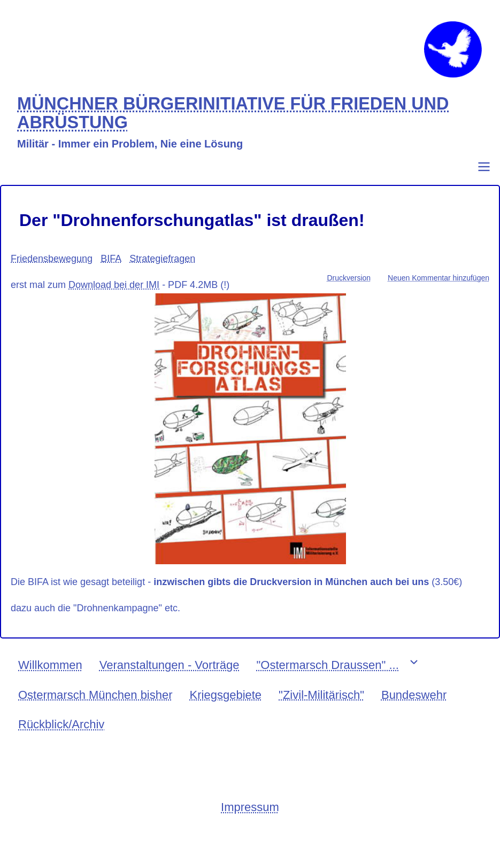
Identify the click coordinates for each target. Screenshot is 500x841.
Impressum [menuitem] (250, 807)
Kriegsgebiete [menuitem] (226, 695)
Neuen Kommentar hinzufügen (438, 278)
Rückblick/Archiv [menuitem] (61, 724)
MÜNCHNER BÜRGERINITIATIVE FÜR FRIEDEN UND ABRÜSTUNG (233, 114)
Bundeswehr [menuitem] (414, 695)
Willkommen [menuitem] (50, 665)
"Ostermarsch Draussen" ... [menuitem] (328, 665)
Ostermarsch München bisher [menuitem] (95, 695)
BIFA (111, 258)
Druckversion (349, 278)
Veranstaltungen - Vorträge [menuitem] (169, 665)
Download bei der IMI (113, 284)
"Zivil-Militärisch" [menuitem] (321, 695)
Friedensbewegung (52, 258)
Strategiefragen (162, 258)
